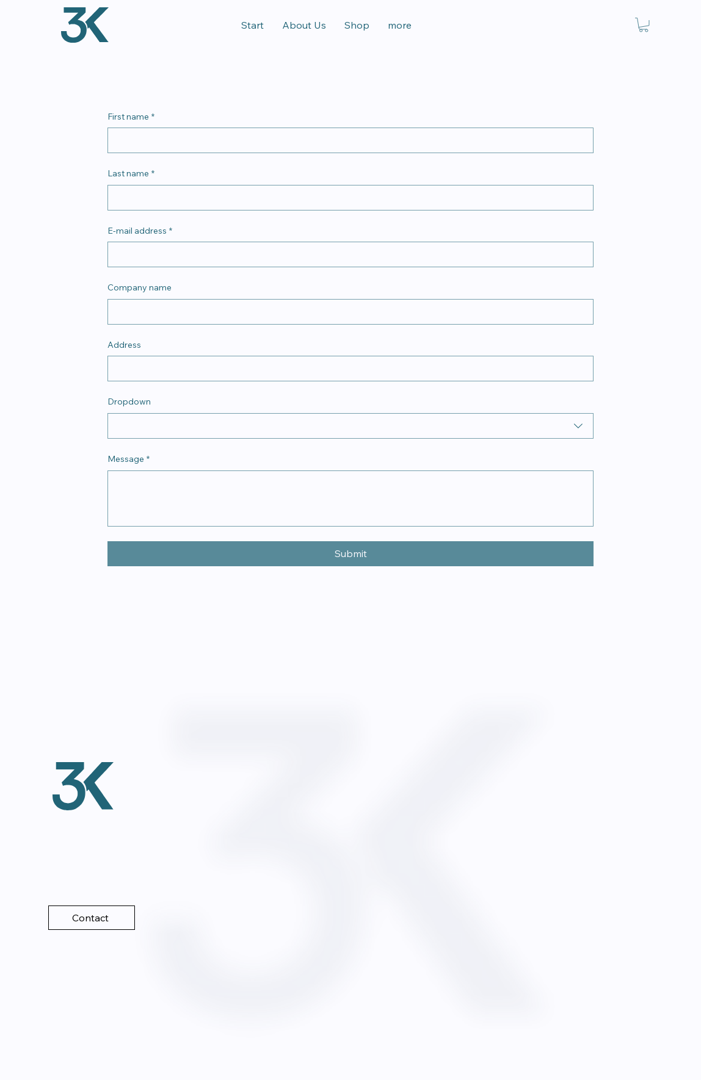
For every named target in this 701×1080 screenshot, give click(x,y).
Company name (139, 287)
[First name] (347, 140)
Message (128, 459)
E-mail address (139, 231)
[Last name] (347, 197)
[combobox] (350, 426)
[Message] (350, 498)
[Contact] (91, 917)
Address (124, 344)
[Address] (347, 368)
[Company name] (347, 312)
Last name (130, 174)
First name (130, 117)
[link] (643, 25)
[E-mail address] (347, 254)
